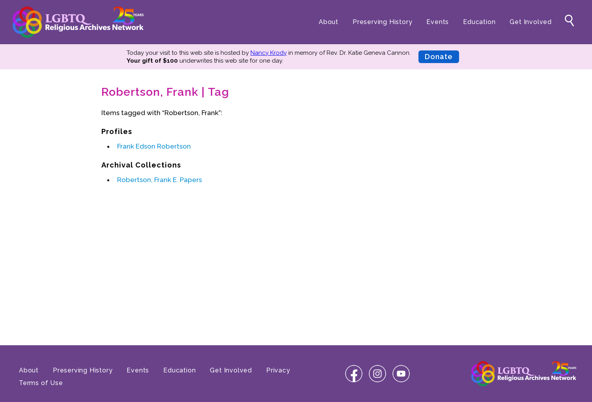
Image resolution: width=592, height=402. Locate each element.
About (328, 22)
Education (479, 22)
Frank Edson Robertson (154, 146)
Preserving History (382, 22)
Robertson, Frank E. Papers (159, 180)
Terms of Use (41, 383)
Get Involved (531, 22)
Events (437, 22)
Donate (439, 56)
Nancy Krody (268, 52)
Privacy (278, 370)
